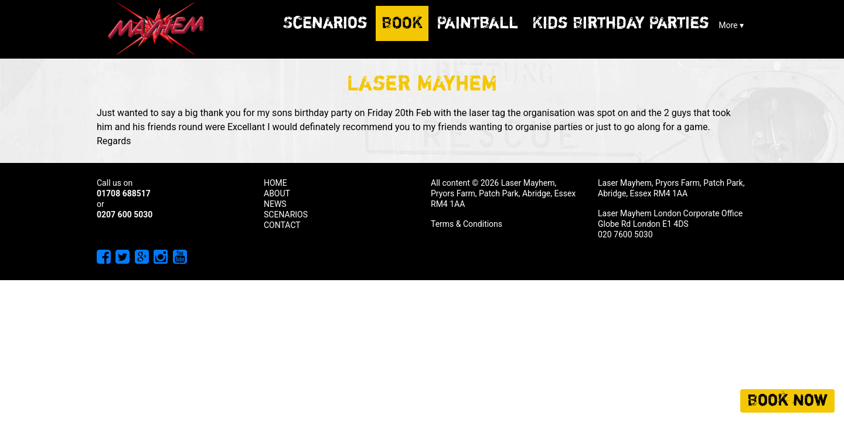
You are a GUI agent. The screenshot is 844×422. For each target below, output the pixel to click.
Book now (787, 401)
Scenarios (325, 23)
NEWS (275, 204)
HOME (275, 183)
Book (402, 23)
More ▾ (731, 25)
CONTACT (282, 225)
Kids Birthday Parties (620, 23)
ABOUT (277, 193)
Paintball (477, 23)
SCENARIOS (286, 214)
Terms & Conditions (466, 224)
